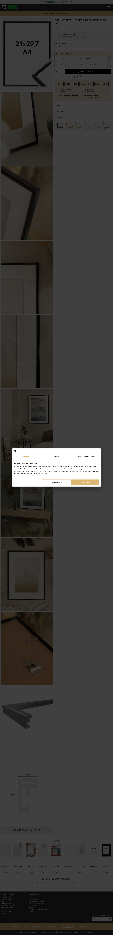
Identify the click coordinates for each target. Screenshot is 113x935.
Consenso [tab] (26, 456)
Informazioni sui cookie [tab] (86, 456)
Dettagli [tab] (56, 456)
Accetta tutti (85, 482)
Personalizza (56, 482)
